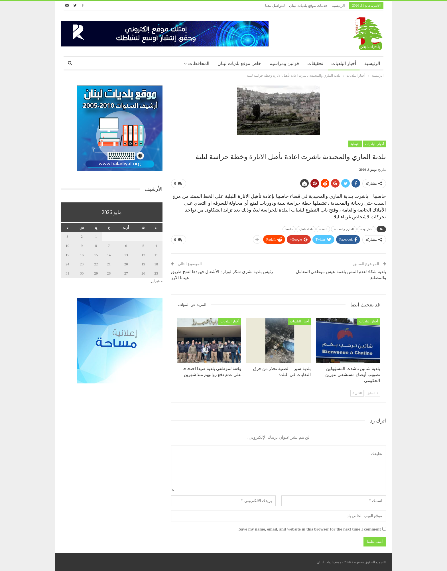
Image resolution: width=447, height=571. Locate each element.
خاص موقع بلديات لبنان (239, 63)
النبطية (355, 144)
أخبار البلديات (343, 63)
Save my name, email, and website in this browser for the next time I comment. (309, 529)
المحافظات (198, 63)
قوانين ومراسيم (284, 63)
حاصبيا (289, 229)
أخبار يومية (366, 229)
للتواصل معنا (275, 5)
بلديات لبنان (306, 229)
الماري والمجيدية (344, 229)
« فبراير (156, 281)
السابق (372, 393)
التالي (357, 393)
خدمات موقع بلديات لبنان (308, 5)
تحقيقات (315, 63)
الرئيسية (338, 5)
